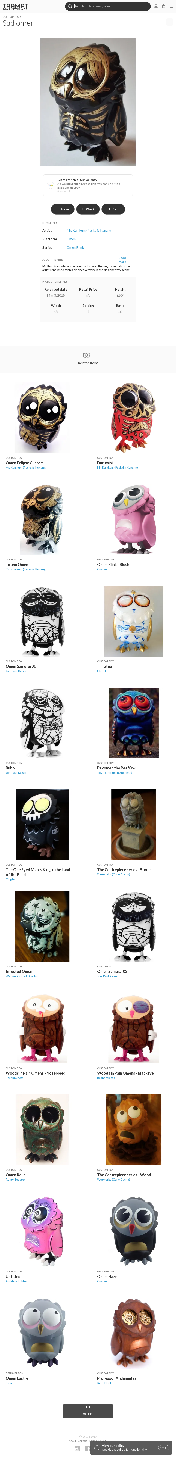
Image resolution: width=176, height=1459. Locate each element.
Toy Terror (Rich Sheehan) (114, 772)
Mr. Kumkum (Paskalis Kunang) (26, 467)
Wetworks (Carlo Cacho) (113, 874)
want (88, 209)
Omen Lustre (17, 1378)
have (63, 209)
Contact (82, 1441)
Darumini (105, 462)
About (72, 1441)
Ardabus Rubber (17, 1281)
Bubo (10, 768)
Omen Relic (15, 1174)
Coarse (102, 569)
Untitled (13, 1276)
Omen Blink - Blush (113, 564)
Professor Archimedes (116, 1378)
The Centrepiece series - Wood (124, 1174)
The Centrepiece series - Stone (124, 869)
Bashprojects (15, 1078)
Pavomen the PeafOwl (116, 768)
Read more (122, 259)
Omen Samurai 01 (21, 666)
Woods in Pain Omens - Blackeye (125, 1073)
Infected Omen (19, 971)
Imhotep (104, 666)
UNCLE (102, 671)
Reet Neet (104, 1383)
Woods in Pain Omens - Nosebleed (36, 1073)
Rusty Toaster (15, 1179)
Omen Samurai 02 (112, 971)
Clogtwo (11, 879)
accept (163, 1448)
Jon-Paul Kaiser (16, 671)
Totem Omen (17, 564)
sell (113, 209)
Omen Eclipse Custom (24, 462)
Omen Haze (107, 1276)
